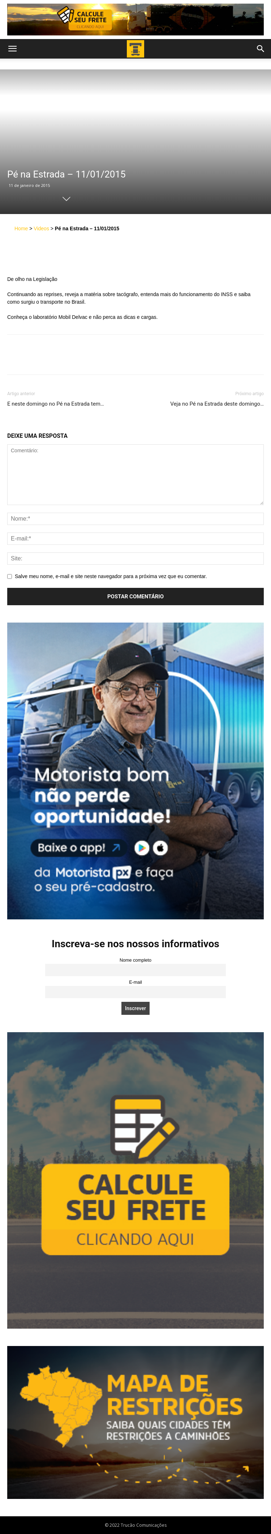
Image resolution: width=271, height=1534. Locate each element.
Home (21, 228)
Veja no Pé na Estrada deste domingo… (217, 404)
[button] (12, 49)
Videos (41, 228)
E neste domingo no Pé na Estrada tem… (55, 404)
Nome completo (135, 960)
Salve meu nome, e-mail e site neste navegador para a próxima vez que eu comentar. (111, 576)
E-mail (135, 982)
